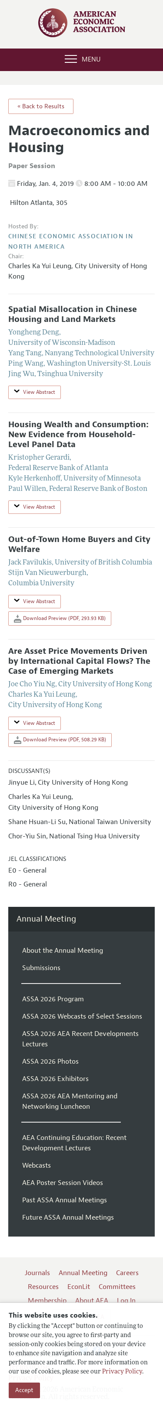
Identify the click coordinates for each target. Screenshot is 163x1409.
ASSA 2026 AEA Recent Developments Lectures (80, 1039)
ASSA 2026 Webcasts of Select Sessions (82, 1016)
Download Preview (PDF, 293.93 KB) (60, 619)
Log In (126, 1300)
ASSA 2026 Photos (50, 1061)
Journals (37, 1273)
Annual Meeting (46, 919)
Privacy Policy (122, 1372)
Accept (24, 1390)
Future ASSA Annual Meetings (68, 1217)
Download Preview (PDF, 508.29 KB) (60, 740)
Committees (117, 1286)
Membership (47, 1300)
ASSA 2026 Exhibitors (55, 1079)
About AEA (91, 1300)
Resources (43, 1286)
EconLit (78, 1286)
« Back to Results (40, 106)
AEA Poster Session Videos (62, 1182)
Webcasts (36, 1165)
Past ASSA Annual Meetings (64, 1200)
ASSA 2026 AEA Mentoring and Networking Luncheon (69, 1101)
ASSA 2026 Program (53, 999)
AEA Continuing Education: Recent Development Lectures (74, 1143)
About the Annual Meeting (62, 950)
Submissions (41, 968)
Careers (127, 1273)
